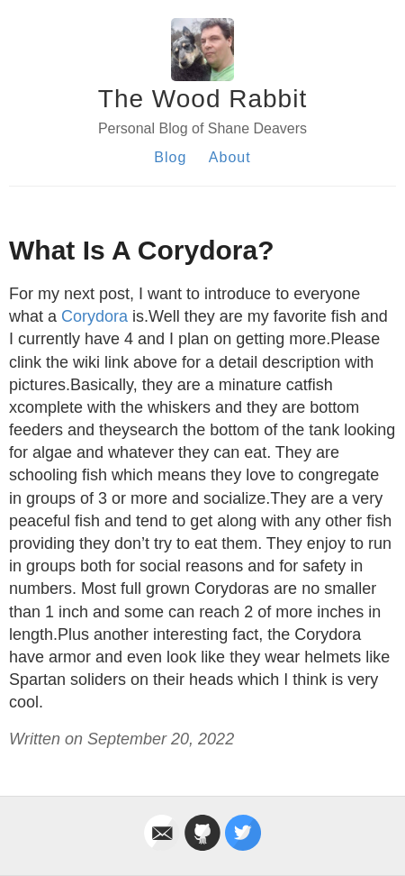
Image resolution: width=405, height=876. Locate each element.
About (230, 157)
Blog (170, 157)
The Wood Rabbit (202, 99)
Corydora (94, 316)
